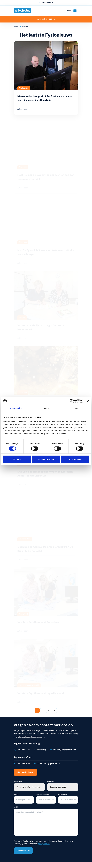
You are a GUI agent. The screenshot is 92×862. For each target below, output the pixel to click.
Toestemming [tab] (16, 408)
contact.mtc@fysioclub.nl (47, 763)
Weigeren (17, 459)
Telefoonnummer (43, 794)
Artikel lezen (46, 109)
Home (16, 26)
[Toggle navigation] (71, 10)
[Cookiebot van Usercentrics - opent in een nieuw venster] (71, 401)
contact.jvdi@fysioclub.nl (63, 749)
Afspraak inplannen (46, 19)
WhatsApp (40, 749)
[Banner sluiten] (88, 401)
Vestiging (50, 781)
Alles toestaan (75, 459)
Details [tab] (46, 408)
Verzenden (23, 850)
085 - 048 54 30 (47, 2)
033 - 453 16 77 (22, 763)
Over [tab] (76, 408)
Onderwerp (18, 781)
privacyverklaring (44, 843)
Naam (16, 794)
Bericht (16, 807)
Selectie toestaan (46, 459)
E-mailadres (63, 794)
